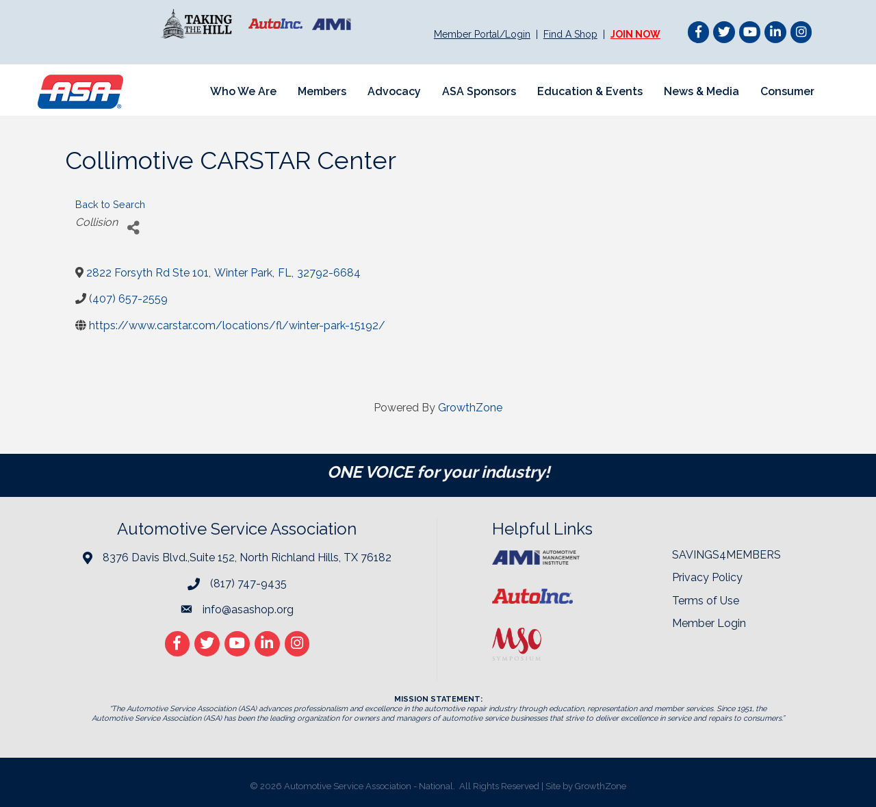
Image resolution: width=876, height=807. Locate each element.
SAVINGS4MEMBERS (726, 554)
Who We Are (243, 91)
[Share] (133, 227)
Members (322, 91)
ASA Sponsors (479, 91)
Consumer (787, 91)
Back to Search (110, 204)
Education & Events (590, 91)
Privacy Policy (707, 577)
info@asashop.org (248, 609)
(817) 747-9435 (248, 583)
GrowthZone (470, 407)
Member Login (709, 623)
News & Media (701, 91)
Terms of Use (705, 600)
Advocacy (394, 91)
